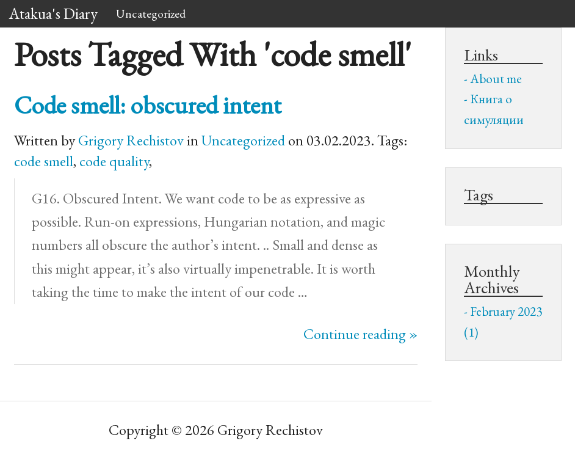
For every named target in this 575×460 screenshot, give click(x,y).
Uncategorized (151, 13)
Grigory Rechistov (131, 140)
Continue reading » (360, 333)
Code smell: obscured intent (147, 105)
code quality (114, 161)
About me (496, 78)
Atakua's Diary (53, 13)
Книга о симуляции (494, 109)
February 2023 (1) (503, 321)
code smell (43, 161)
